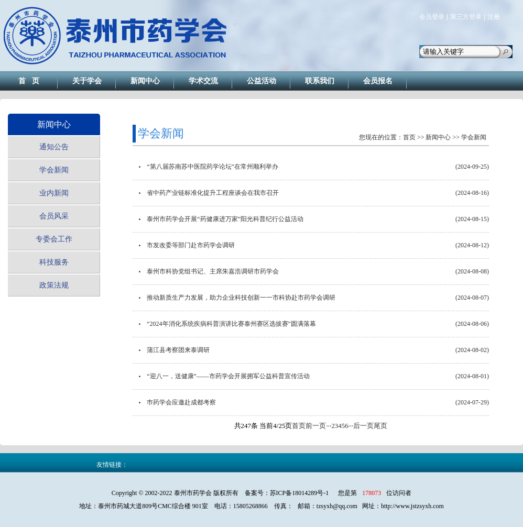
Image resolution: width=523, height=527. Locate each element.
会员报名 (378, 80)
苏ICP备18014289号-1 (299, 493)
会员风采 (54, 216)
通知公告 (54, 147)
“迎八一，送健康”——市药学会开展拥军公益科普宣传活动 (228, 376)
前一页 (316, 426)
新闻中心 (145, 80)
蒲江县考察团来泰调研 (178, 350)
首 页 (28, 80)
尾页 (380, 426)
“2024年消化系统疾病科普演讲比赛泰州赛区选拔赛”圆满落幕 (231, 323)
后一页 (363, 426)
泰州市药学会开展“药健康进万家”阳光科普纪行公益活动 (225, 219)
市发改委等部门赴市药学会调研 (191, 245)
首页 (409, 137)
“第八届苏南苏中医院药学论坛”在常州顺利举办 (212, 166)
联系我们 (319, 80)
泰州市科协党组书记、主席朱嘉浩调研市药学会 (213, 271)
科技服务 (54, 262)
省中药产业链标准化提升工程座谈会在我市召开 (213, 192)
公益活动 (261, 80)
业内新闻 (54, 193)
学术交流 (203, 80)
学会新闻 (54, 170)
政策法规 (54, 285)
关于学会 (87, 80)
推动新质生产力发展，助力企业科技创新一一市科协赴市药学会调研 (241, 297)
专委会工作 (54, 239)
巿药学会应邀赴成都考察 (181, 402)
